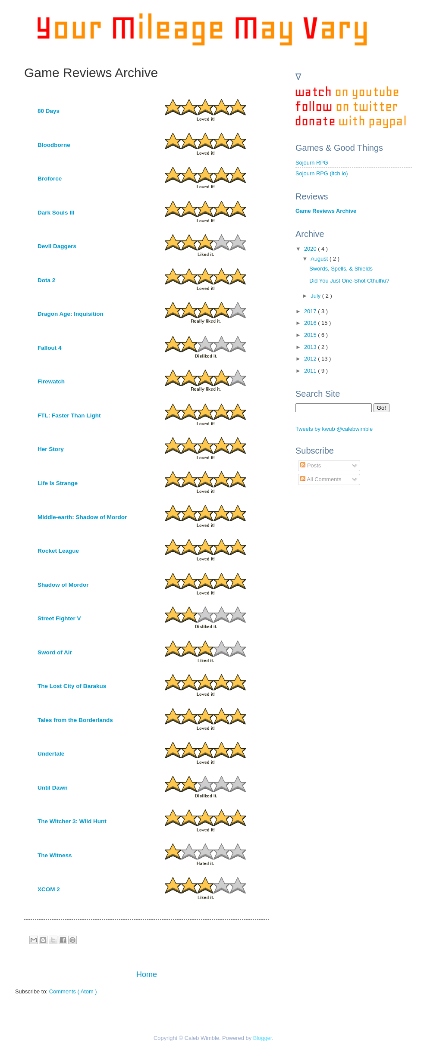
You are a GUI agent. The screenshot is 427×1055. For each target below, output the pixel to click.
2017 (311, 311)
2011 (311, 370)
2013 (311, 347)
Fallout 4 (50, 348)
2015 (311, 335)
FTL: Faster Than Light (69, 415)
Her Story (51, 449)
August (320, 258)
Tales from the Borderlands (75, 720)
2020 (311, 249)
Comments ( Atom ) (73, 991)
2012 (311, 358)
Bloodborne (54, 145)
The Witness (55, 855)
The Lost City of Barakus (72, 686)
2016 (311, 323)
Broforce (50, 178)
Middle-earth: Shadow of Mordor (82, 517)
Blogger (262, 1038)
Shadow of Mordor (63, 585)
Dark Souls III (56, 212)
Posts (310, 465)
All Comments (320, 479)
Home (146, 974)
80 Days (49, 111)
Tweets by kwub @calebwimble (334, 429)
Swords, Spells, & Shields (341, 268)
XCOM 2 (49, 889)
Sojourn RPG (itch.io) (321, 173)
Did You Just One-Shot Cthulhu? (349, 280)
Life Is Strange (58, 483)
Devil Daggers (57, 246)
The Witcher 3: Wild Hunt (72, 821)
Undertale (51, 753)
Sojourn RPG (311, 162)
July (316, 296)
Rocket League (58, 551)
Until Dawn (53, 787)
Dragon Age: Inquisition (71, 314)
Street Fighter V (59, 618)
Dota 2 (46, 280)
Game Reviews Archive (325, 211)
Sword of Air (55, 652)
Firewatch (51, 381)
